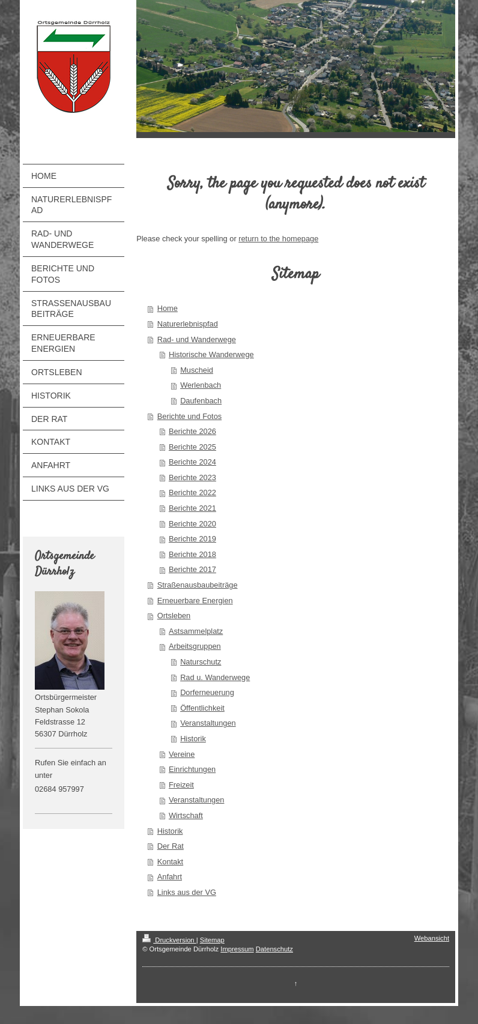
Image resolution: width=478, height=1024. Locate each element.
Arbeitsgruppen (195, 646)
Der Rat (170, 846)
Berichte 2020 (192, 523)
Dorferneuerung (207, 692)
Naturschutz (200, 661)
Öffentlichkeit (202, 707)
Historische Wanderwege (211, 354)
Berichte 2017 (192, 569)
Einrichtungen (192, 769)
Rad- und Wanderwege (196, 339)
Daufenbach (201, 400)
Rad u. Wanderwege (215, 677)
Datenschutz (274, 949)
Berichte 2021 (192, 508)
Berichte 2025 (192, 446)
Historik (193, 738)
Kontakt (170, 861)
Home (167, 308)
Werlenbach (200, 385)
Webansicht (431, 938)
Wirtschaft (186, 815)
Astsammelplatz (196, 631)
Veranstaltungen (208, 722)
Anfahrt (169, 876)
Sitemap (212, 940)
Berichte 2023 (192, 477)
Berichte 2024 (192, 461)
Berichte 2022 (192, 492)
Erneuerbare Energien (195, 600)
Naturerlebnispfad (187, 323)
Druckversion (169, 940)
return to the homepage (278, 238)
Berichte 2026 (192, 431)
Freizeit (181, 784)
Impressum (236, 949)
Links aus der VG (186, 892)
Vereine (182, 754)
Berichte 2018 (192, 554)
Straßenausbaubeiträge (197, 584)
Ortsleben (173, 615)
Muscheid (196, 370)
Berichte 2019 (192, 538)
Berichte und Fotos (189, 416)
